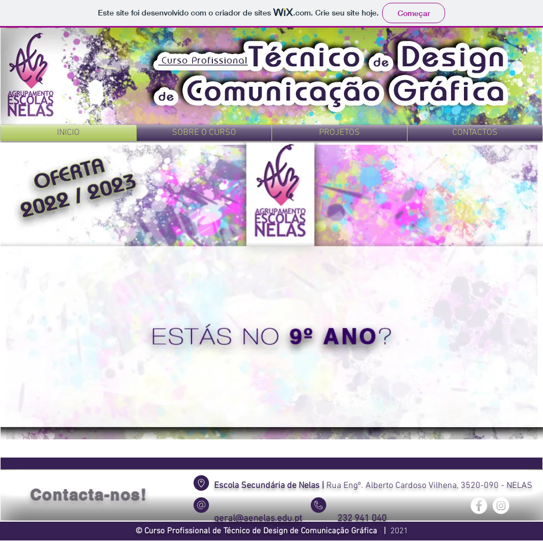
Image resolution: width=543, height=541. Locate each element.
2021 (399, 531)
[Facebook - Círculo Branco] (479, 505)
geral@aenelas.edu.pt (258, 518)
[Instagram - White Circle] (501, 505)
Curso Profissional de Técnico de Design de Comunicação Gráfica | (267, 531)
